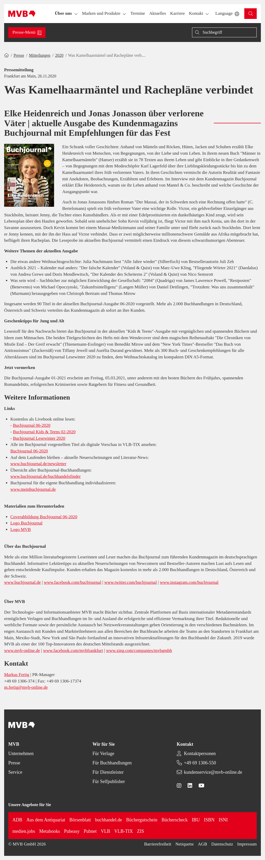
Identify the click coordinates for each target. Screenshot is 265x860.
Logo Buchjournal (26, 523)
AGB (202, 844)
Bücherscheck (174, 819)
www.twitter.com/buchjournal (130, 582)
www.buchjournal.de (22, 582)
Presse (18, 55)
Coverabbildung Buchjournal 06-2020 (43, 516)
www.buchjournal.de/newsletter (38, 463)
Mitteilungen (39, 55)
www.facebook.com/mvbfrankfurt (73, 650)
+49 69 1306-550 (200, 762)
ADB (17, 819)
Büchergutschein (141, 819)
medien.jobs (23, 831)
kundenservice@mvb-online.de (213, 772)
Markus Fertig (16, 674)
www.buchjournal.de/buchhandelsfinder (45, 476)
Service (15, 772)
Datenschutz (222, 844)
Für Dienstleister (107, 772)
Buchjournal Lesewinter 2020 (39, 438)
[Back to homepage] (21, 14)
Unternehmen (21, 753)
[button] (137, 13)
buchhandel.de (108, 819)
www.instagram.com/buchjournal (189, 582)
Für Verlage (103, 753)
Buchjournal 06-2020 (31, 425)
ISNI (223, 819)
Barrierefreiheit (157, 844)
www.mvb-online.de (22, 650)
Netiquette (184, 844)
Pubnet (90, 831)
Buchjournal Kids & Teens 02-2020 (44, 431)
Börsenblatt (80, 819)
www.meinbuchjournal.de (33, 489)
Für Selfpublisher (108, 781)
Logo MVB (20, 529)
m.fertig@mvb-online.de (26, 687)
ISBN (209, 819)
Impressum (247, 844)
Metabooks (49, 831)
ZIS (140, 831)
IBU (196, 819)
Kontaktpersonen (200, 753)
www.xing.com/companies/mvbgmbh (139, 650)
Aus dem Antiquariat (45, 819)
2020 (59, 55)
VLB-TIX (123, 831)
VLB (105, 831)
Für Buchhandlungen (111, 762)
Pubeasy (72, 831)
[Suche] (224, 32)
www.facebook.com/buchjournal (72, 582)
